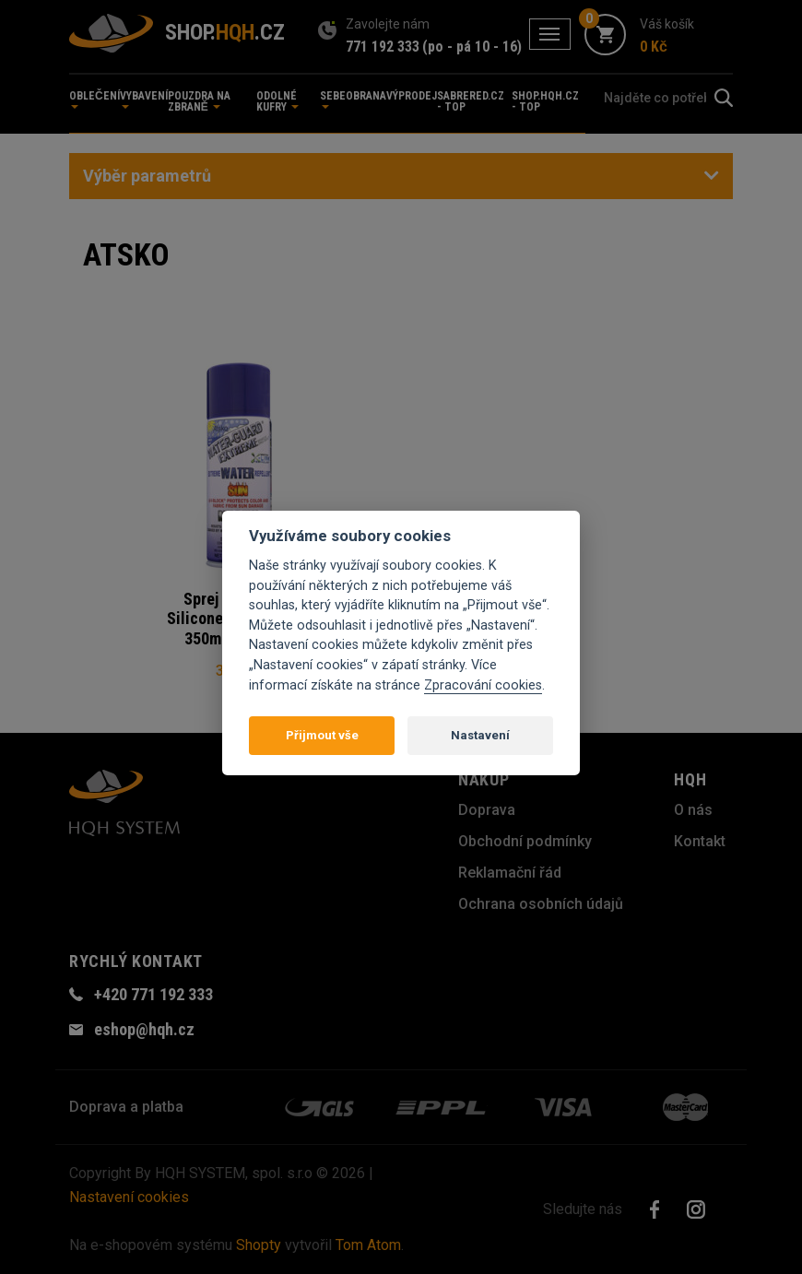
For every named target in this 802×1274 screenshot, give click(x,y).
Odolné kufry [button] (277, 101)
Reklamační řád (509, 872)
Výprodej (411, 95)
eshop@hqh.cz (144, 1029)
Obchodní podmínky (525, 841)
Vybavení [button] (144, 99)
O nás (693, 810)
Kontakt (699, 841)
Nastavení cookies (129, 1197)
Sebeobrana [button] (353, 99)
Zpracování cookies (483, 685)
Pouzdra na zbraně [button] (199, 101)
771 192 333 (382, 46)
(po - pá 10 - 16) (472, 46)
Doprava (486, 810)
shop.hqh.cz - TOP (545, 101)
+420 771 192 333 (153, 994)
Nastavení (480, 735)
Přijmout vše (322, 735)
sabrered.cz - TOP (470, 101)
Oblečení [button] (94, 99)
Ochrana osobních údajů (540, 904)
